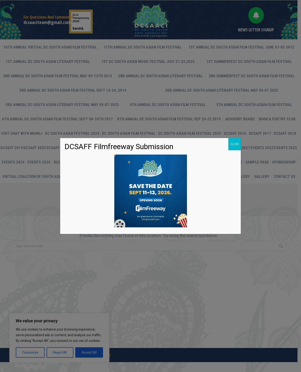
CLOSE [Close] (234, 144)
